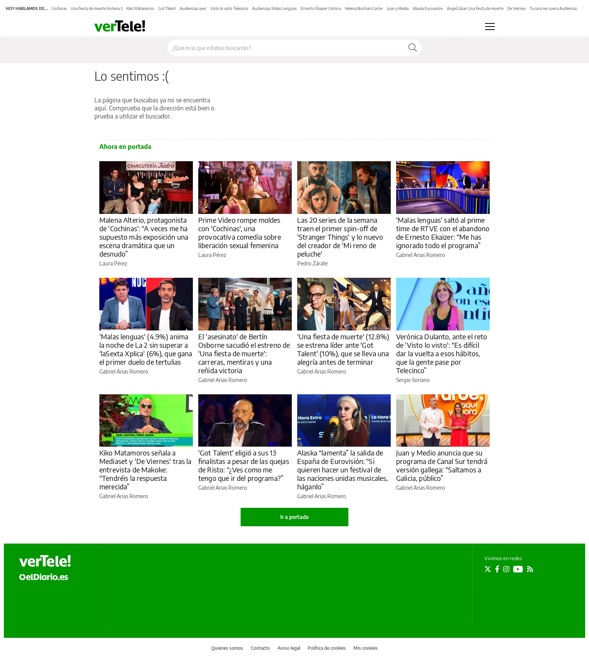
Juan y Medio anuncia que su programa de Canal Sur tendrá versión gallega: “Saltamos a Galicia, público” (441, 465)
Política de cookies (327, 648)
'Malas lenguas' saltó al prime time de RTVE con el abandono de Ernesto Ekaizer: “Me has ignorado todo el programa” (442, 232)
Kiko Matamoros (140, 8)
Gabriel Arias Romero (420, 255)
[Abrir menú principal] (490, 26)
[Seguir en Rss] (530, 569)
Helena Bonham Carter (364, 8)
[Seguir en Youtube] (518, 569)
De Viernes (516, 8)
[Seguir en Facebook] (497, 569)
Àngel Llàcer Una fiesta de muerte (475, 8)
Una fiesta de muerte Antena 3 (96, 8)
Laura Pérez (113, 263)
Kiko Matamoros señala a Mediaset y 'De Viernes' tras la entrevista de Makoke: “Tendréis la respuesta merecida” (145, 469)
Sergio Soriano (413, 380)
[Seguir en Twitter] (487, 569)
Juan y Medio (398, 8)
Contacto (260, 648)
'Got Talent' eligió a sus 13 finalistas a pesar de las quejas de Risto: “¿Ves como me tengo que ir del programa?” (243, 465)
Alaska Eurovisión (428, 8)
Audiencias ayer (193, 8)
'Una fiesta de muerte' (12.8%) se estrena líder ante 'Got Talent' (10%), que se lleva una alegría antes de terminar (343, 349)
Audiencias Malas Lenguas (274, 8)
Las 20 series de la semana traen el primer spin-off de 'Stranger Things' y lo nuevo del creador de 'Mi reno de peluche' (340, 236)
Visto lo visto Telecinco (229, 8)
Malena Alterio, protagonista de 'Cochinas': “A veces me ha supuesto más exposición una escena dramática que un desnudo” (143, 236)
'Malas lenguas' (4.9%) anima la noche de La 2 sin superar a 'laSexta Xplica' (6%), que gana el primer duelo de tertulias (145, 349)
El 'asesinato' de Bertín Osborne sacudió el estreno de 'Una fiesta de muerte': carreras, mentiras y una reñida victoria (244, 353)
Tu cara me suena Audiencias (554, 8)
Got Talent (167, 8)
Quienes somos (227, 648)
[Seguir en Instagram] (506, 569)
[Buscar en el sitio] (285, 48)
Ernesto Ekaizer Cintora (321, 8)
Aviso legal (289, 648)
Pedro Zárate (312, 263)
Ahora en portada (125, 146)
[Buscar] (413, 48)
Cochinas (59, 8)
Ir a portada (294, 517)
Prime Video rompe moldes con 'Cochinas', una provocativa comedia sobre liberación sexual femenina (239, 232)
